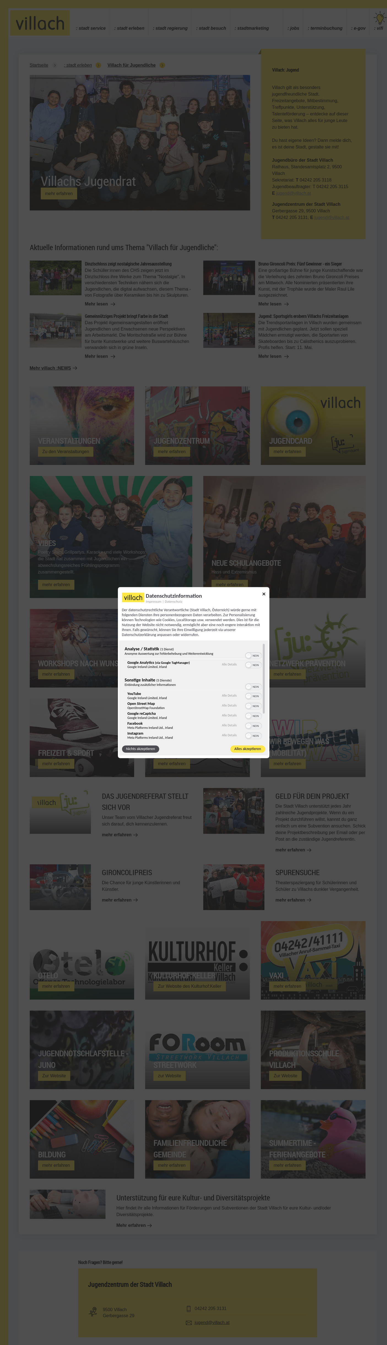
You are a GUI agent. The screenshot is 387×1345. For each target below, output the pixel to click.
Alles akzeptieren (247, 748)
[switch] (253, 655)
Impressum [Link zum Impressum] (153, 601)
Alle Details (229, 665)
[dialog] (193, 672)
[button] (248, 655)
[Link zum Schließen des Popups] (263, 594)
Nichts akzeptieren (140, 748)
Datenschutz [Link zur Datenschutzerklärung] (173, 601)
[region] (193, 691)
